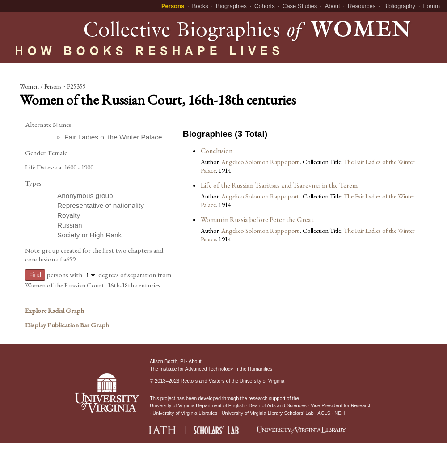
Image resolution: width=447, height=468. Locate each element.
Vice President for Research (341, 405)
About (332, 6)
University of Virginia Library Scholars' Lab (268, 413)
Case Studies (300, 6)
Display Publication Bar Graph (67, 324)
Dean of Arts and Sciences (278, 405)
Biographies (231, 6)
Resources (361, 6)
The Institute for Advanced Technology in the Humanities (211, 368)
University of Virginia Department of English (197, 405)
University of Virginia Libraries (184, 413)
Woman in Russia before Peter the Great (257, 219)
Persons (172, 6)
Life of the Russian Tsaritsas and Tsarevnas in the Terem (279, 185)
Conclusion (216, 151)
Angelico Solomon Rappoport (260, 161)
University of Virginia (262, 381)
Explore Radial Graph (54, 310)
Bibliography (400, 6)
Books (200, 6)
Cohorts (264, 6)
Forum (431, 6)
